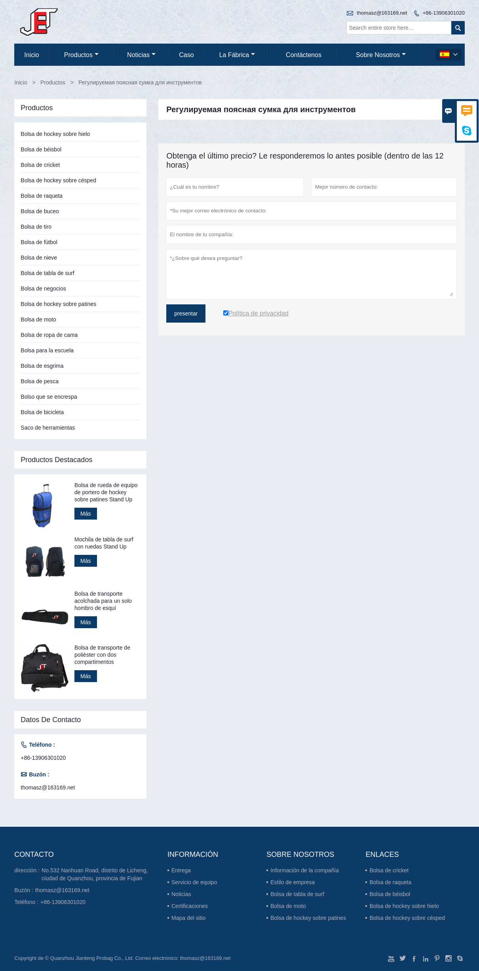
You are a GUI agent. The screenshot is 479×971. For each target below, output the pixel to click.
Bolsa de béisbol (41, 149)
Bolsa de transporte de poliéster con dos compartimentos (102, 654)
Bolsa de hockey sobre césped (58, 180)
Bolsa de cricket (40, 165)
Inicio (31, 55)
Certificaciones (189, 906)
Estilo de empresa (292, 882)
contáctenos (303, 55)
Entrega (181, 870)
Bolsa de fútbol (39, 242)
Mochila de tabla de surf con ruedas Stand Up (103, 543)
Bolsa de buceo (40, 211)
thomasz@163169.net (382, 13)
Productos (81, 55)
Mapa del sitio (188, 918)
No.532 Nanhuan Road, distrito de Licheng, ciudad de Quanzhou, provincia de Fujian (95, 874)
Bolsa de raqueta (42, 196)
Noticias (181, 894)
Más (85, 513)
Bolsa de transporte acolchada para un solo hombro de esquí (103, 601)
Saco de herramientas (48, 427)
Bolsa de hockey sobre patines (58, 304)
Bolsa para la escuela (47, 350)
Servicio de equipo (194, 882)
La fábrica (237, 55)
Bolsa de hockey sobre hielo (55, 134)
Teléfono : (26, 902)
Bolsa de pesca (40, 381)
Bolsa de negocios (43, 288)
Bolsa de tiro (36, 227)
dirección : (27, 870)
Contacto (33, 854)
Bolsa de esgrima (42, 366)
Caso (186, 55)
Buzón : (23, 890)
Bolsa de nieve (39, 257)
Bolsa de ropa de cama (49, 335)
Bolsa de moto (38, 319)
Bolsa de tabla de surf (47, 273)
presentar (186, 313)
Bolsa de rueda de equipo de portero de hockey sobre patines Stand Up (106, 492)
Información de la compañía (304, 870)
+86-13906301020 (444, 13)
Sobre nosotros (381, 55)
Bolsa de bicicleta (42, 412)
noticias (141, 55)
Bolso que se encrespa (49, 397)
